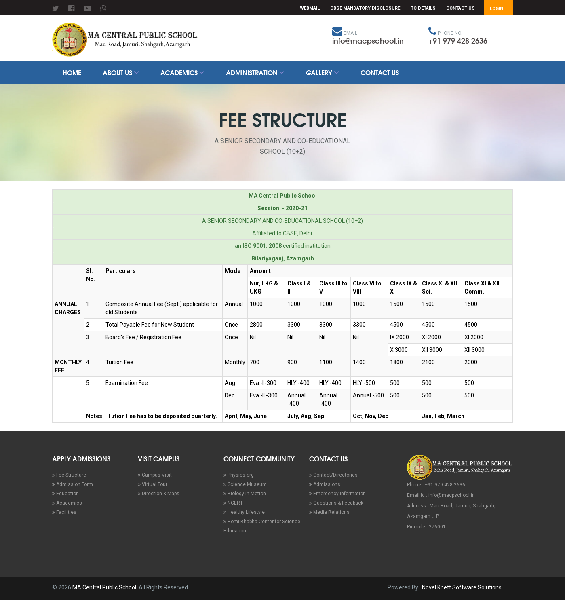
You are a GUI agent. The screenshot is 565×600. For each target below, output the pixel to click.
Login (496, 8)
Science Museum (245, 484)
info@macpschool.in (368, 40)
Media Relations (329, 512)
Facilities (64, 512)
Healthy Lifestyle (244, 512)
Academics (182, 72)
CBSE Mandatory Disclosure (365, 8)
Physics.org (238, 475)
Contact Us (460, 8)
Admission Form (72, 484)
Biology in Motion (244, 493)
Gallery (322, 72)
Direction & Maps (158, 493)
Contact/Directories (333, 475)
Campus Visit (155, 475)
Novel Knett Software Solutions (462, 587)
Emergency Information (337, 493)
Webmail (310, 8)
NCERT (233, 503)
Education (65, 493)
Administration (255, 72)
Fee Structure (69, 475)
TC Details (423, 8)
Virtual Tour (152, 484)
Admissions (324, 484)
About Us (121, 72)
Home (72, 72)
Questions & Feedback (336, 503)
